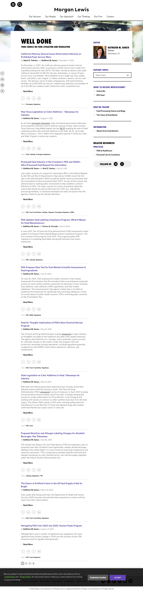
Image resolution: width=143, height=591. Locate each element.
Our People (50, 16)
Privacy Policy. (25, 577)
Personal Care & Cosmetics (108, 154)
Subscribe (100, 91)
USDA (72, 212)
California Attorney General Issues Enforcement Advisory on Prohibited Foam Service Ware (51, 55)
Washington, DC (114, 53)
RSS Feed (100, 95)
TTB (41, 476)
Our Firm (98, 16)
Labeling (32, 154)
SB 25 (62, 128)
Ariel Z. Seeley (49, 168)
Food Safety (37, 212)
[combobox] (112, 75)
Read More (28, 91)
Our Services (35, 16)
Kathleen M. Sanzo (49, 60)
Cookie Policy (9, 577)
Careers (110, 16)
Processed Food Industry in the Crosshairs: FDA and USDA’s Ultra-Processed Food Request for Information (50, 163)
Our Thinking (84, 16)
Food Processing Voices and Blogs (110, 111)
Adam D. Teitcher (30, 60)
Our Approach (66, 16)
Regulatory (36, 104)
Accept (117, 577)
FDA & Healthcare (104, 150)
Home (13, 24)
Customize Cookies (98, 577)
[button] (13, 4)
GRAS (31, 315)
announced (66, 334)
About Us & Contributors (107, 130)
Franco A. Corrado (50, 226)
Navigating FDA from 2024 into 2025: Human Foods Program (51, 525)
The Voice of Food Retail (106, 115)
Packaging (29, 104)
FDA (27, 212)
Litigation (51, 212)
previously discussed (41, 123)
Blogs (33, 24)
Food (27, 154)
